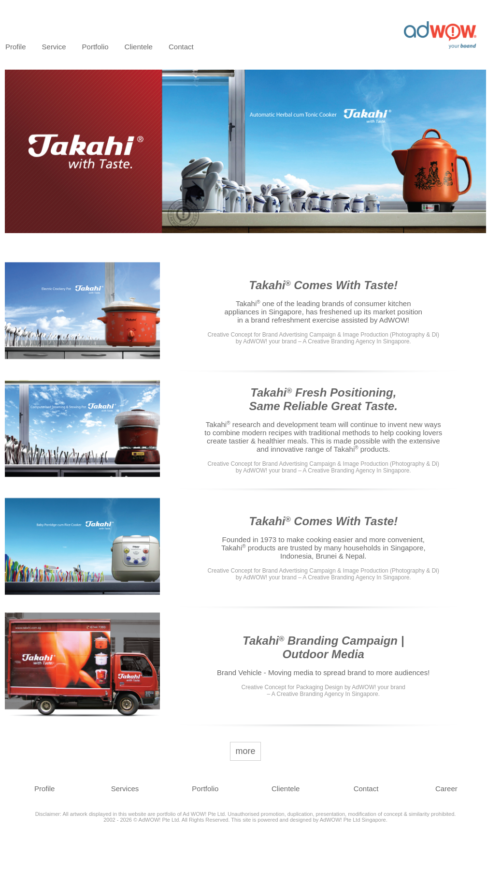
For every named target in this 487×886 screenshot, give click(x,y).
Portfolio (95, 47)
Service (54, 47)
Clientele (139, 47)
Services (125, 788)
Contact (181, 47)
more (245, 751)
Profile (15, 47)
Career (446, 788)
